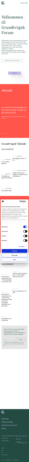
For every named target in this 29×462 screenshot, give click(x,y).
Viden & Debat (7, 422)
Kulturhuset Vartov (9, 425)
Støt (2, 452)
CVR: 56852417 (5, 440)
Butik (3, 428)
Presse (2, 450)
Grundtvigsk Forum (21, 436)
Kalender (5, 419)
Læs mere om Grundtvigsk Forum (12, 60)
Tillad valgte (14, 255)
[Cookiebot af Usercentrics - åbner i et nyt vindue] (21, 201)
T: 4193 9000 (4, 438)
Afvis (14, 259)
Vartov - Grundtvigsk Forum (21, 442)
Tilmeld (20, 341)
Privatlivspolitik (4, 454)
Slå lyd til (14, 73)
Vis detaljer (21, 246)
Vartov (18, 439)
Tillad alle (14, 251)
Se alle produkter (7, 266)
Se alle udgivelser (7, 151)
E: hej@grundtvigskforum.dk (8, 435)
